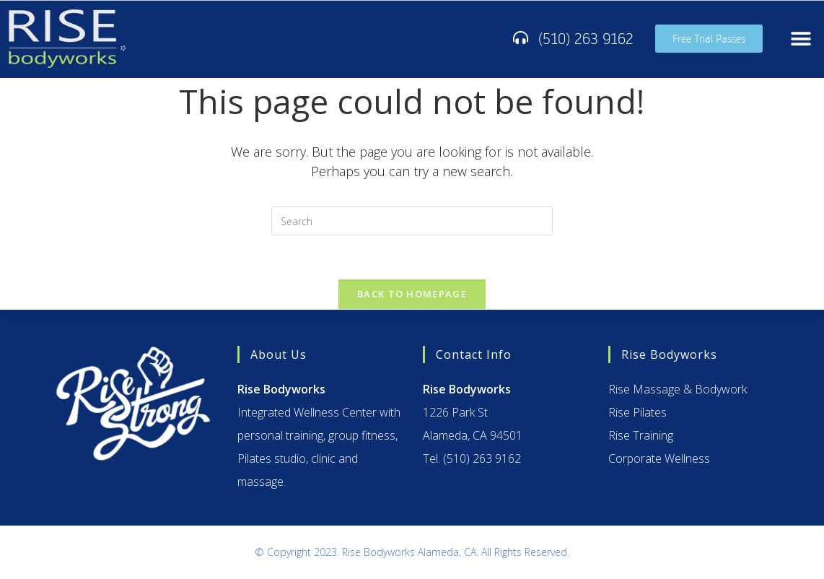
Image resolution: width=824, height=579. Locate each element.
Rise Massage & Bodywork (677, 389)
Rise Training (640, 435)
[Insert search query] (412, 220)
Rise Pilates (637, 412)
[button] (800, 38)
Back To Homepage (412, 293)
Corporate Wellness (659, 458)
